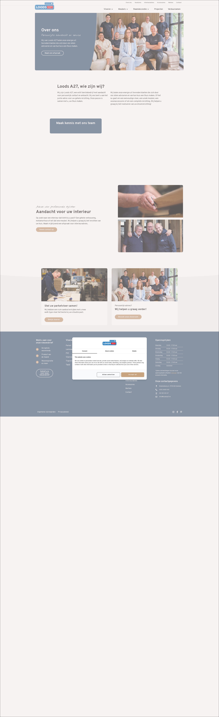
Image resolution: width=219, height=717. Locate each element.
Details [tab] (134, 351)
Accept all (132, 375)
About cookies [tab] (109, 351)
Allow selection (108, 375)
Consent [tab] (84, 351)
